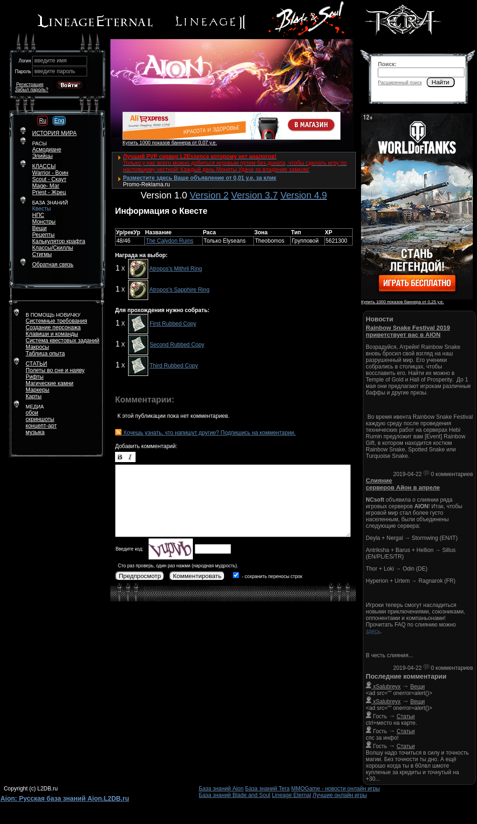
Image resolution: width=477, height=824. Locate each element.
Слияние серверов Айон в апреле (403, 484)
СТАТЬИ (36, 364)
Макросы (37, 347)
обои (32, 412)
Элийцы (42, 156)
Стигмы (42, 254)
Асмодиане (46, 149)
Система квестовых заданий (62, 340)
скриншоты (40, 419)
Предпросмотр (140, 575)
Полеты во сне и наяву (55, 370)
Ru (42, 120)
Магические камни (50, 383)
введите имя (50, 60)
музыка (35, 432)
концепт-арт (41, 425)
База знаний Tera (267, 788)
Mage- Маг (46, 186)
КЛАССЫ (44, 166)
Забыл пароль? (31, 89)
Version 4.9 (303, 195)
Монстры (43, 221)
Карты (33, 396)
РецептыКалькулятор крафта (58, 238)
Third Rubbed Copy (174, 365)
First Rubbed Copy (173, 323)
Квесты (41, 208)
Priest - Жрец (49, 192)
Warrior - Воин (50, 173)
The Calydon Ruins (169, 241)
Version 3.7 (254, 195)
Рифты (34, 377)
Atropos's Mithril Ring (176, 269)
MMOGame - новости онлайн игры (335, 788)
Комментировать (197, 575)
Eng (59, 120)
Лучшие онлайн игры (340, 795)
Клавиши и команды (52, 334)
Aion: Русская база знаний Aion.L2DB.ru (64, 798)
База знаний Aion (221, 788)
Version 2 (209, 195)
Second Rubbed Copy (177, 344)
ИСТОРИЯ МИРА (54, 133)
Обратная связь (52, 264)
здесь (373, 631)
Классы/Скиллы (52, 248)
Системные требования (56, 321)
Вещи (39, 228)
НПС (38, 215)
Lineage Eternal (291, 795)
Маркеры (37, 390)
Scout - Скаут (49, 179)
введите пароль (54, 71)
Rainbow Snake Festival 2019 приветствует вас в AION (408, 331)
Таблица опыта (45, 353)
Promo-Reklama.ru (146, 184)
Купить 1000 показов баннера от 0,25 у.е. (402, 302)
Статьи (406, 716)
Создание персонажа (53, 327)
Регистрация (29, 84)
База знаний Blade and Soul (235, 795)
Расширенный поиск (400, 82)
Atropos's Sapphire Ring (180, 289)
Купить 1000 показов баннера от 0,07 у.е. (170, 142)
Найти (441, 82)
